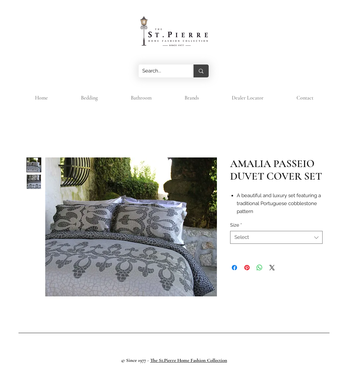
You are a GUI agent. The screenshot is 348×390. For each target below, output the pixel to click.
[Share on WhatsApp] (259, 268)
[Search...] (161, 71)
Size (236, 225)
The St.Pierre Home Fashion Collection (188, 360)
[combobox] (276, 237)
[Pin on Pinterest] (247, 268)
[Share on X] (272, 268)
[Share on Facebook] (234, 268)
